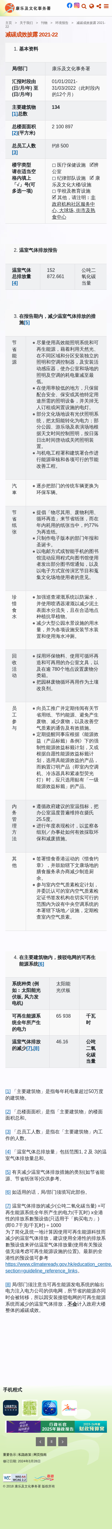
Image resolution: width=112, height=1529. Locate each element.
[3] (15, 152)
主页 (8, 23)
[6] (41, 964)
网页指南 (40, 1454)
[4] (15, 283)
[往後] (62, 1441)
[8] (36, 1048)
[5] (27, 322)
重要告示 (9, 1454)
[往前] (40, 1441)
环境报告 (61, 23)
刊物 (44, 23)
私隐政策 (24, 1454)
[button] (84, 6)
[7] (29, 1048)
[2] (15, 132)
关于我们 (26, 23)
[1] (15, 113)
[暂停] (51, 1441)
